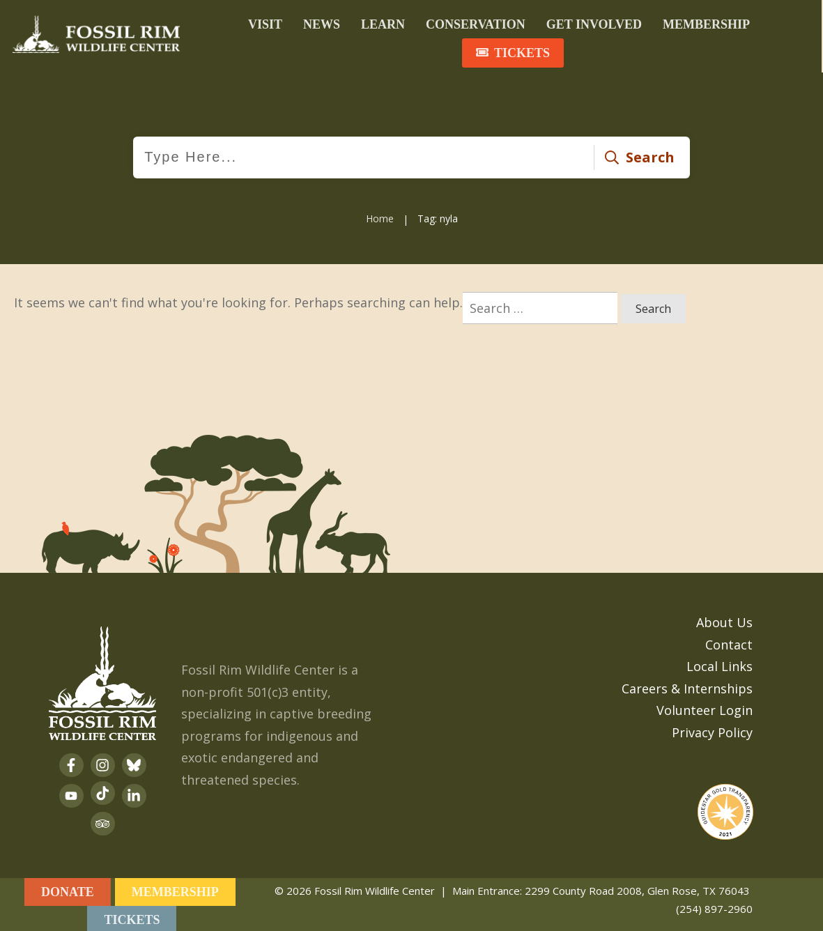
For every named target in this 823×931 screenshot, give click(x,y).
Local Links (719, 664)
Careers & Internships (687, 685)
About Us (724, 620)
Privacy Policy (712, 729)
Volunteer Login (704, 708)
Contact (729, 641)
